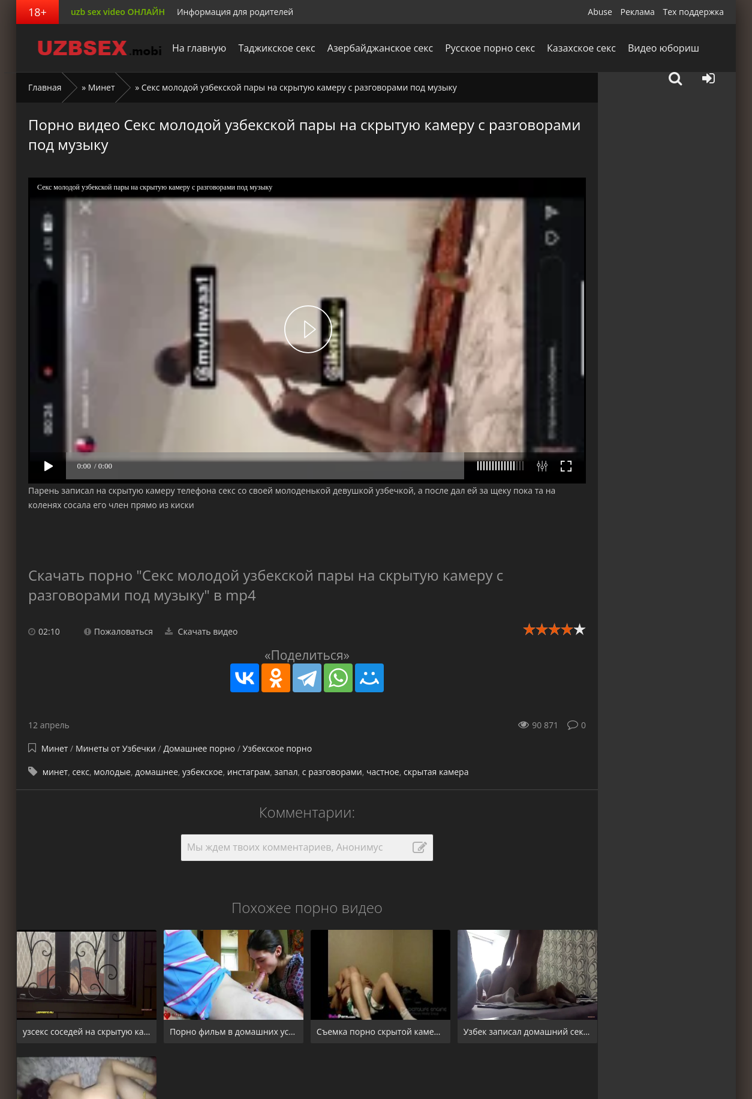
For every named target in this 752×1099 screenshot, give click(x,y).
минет (55, 771)
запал (286, 771)
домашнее (156, 771)
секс (80, 771)
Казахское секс (581, 48)
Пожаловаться (118, 631)
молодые (112, 771)
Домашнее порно (199, 748)
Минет (101, 87)
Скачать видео (201, 631)
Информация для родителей (235, 11)
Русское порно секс (490, 48)
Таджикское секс (276, 48)
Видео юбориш (663, 48)
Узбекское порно (277, 748)
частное (382, 771)
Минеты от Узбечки (117, 748)
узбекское (202, 771)
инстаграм (248, 771)
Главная (45, 87)
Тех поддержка (693, 11)
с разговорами (332, 771)
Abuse (600, 11)
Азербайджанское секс (380, 48)
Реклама (638, 11)
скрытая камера (436, 771)
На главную (199, 48)
